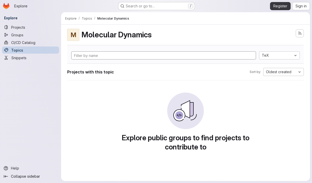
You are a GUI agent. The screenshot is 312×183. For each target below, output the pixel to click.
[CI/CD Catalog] (30, 42)
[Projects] (30, 27)
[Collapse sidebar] (30, 176)
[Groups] (30, 34)
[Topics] (30, 50)
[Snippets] (30, 57)
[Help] (30, 168)
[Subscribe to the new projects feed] (300, 33)
